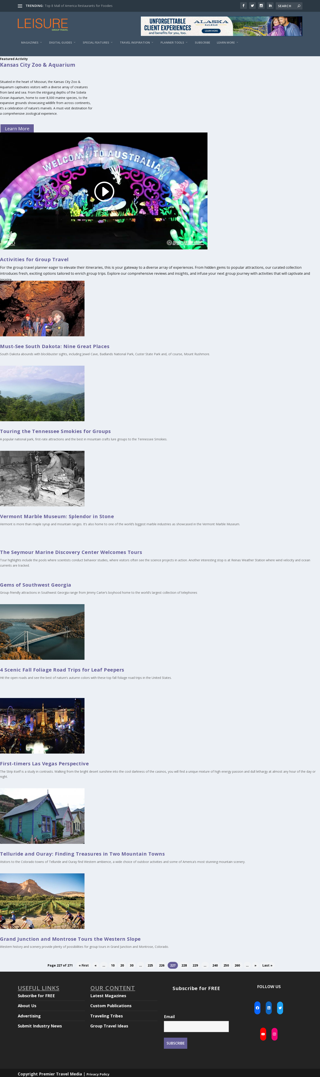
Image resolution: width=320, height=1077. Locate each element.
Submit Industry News (40, 1026)
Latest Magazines (108, 995)
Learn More (226, 42)
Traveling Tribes (106, 1016)
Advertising (29, 1016)
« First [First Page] (84, 965)
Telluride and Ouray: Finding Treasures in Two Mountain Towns (82, 853)
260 (237, 965)
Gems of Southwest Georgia (35, 584)
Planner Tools (172, 42)
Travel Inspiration (135, 42)
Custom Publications (110, 1005)
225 (150, 965)
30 (131, 965)
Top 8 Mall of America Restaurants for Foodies (79, 6)
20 (122, 965)
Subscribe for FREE (36, 995)
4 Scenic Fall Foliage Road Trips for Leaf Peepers (62, 669)
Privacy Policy (98, 1074)
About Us (27, 1005)
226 (161, 965)
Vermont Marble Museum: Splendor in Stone (57, 516)
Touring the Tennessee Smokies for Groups (55, 431)
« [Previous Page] (96, 965)
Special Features (96, 42)
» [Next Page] (255, 965)
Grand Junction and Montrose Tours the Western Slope (70, 938)
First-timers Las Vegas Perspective (44, 763)
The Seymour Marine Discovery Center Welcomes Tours (71, 552)
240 (215, 965)
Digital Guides (60, 42)
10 (113, 965)
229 (195, 965)
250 (226, 965)
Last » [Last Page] (267, 965)
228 (184, 965)
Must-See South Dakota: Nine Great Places (54, 346)
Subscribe (202, 42)
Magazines (29, 42)
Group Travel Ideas (109, 1026)
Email (169, 1016)
